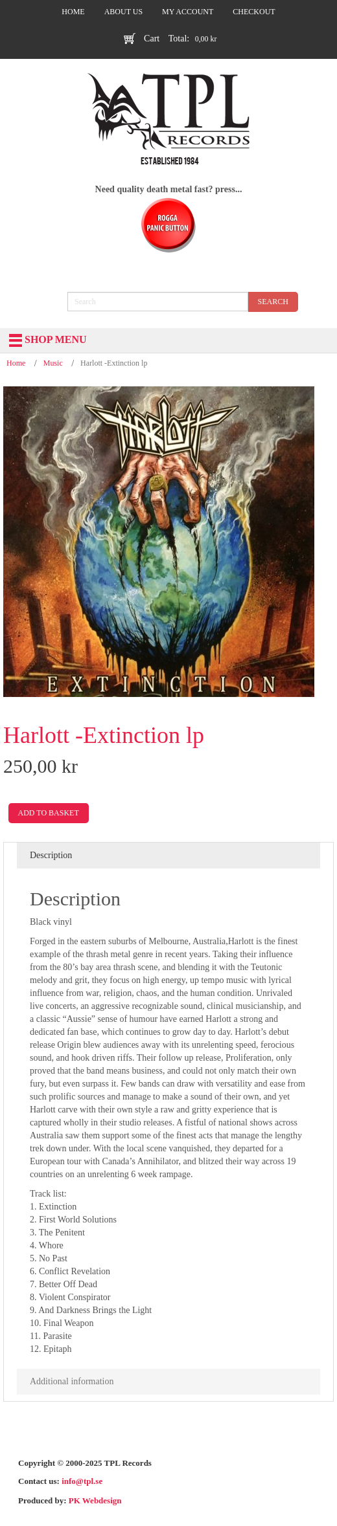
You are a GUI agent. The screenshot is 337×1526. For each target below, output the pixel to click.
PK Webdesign (95, 1500)
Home (15, 363)
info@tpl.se (82, 1481)
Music (53, 363)
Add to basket (48, 812)
